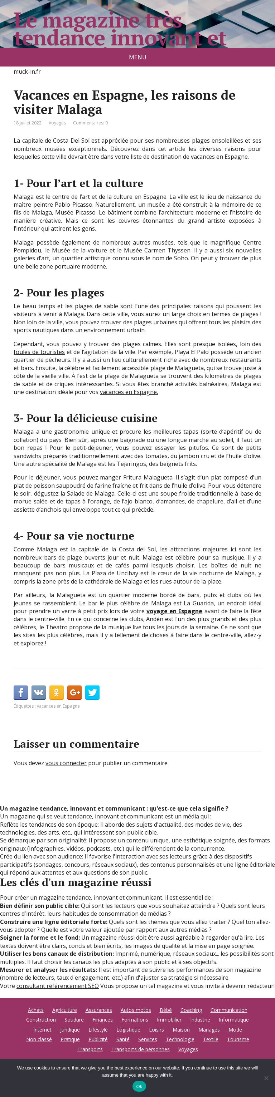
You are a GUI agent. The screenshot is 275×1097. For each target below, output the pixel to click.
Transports (90, 1049)
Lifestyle (98, 1029)
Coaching (191, 1010)
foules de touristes (39, 352)
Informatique (234, 1019)
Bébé (166, 1010)
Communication (229, 1010)
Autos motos (136, 1010)
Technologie (180, 1039)
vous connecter (66, 763)
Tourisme (238, 1039)
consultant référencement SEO (57, 986)
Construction (41, 1019)
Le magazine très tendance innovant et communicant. (120, 37)
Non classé (39, 1039)
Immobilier (169, 1019)
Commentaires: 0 (90, 123)
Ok (139, 1086)
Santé (123, 1039)
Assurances (99, 1010)
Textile (210, 1039)
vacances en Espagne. (129, 392)
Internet (42, 1029)
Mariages (209, 1029)
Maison (181, 1029)
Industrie (200, 1019)
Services (147, 1039)
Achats (36, 1010)
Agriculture (64, 1010)
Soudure (74, 1019)
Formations (134, 1019)
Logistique (128, 1029)
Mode (235, 1029)
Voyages (57, 123)
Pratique (70, 1039)
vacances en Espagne (58, 706)
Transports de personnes (140, 1049)
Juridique (70, 1029)
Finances (102, 1019)
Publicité (98, 1039)
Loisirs (156, 1029)
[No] (266, 1078)
